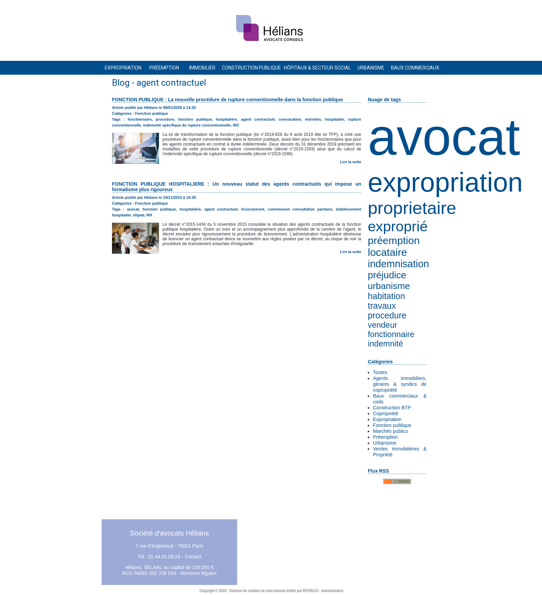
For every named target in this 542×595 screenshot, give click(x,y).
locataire (387, 252)
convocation (290, 119)
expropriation (445, 182)
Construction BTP (392, 407)
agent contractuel (258, 119)
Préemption (385, 437)
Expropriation (387, 419)
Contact (193, 556)
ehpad (138, 215)
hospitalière (226, 119)
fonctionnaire (391, 334)
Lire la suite (350, 162)
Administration (332, 590)
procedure (387, 315)
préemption (394, 240)
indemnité (385, 343)
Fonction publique (392, 425)
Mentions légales (198, 573)
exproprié (398, 226)
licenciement (252, 209)
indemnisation (398, 263)
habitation (386, 296)
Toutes (380, 372)
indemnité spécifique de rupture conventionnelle (187, 125)
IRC (236, 125)
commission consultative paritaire (300, 209)
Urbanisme (384, 443)
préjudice (387, 275)
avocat (444, 137)
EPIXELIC (310, 590)
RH (149, 215)
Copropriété (385, 413)
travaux (382, 305)
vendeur (382, 324)
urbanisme (389, 286)
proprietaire (412, 208)
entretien (313, 119)
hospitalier (334, 119)
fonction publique (195, 119)
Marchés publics (390, 431)
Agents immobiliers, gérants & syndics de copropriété (400, 384)
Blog (121, 82)
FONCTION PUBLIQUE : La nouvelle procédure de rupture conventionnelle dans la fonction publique (227, 99)
